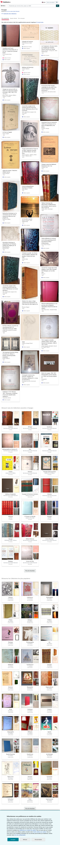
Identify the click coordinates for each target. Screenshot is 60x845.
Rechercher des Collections (8, 13)
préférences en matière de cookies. (27, 830)
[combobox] (32, 6)
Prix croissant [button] (21, 18)
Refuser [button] (25, 839)
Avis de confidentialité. (20, 835)
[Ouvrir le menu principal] (3, 6)
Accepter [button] (13, 839)
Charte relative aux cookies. (40, 831)
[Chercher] (57, 6)
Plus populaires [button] (5, 18)
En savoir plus (39, 22)
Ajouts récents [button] (13, 18)
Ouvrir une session (50, 2)
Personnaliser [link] (38, 839)
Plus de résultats (30, 570)
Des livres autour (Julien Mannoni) (12, 11)
